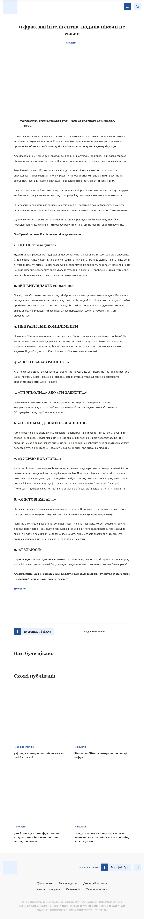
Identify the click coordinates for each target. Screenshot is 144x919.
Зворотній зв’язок (88, 867)
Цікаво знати (45, 883)
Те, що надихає (68, 883)
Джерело (20, 588)
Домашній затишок (95, 883)
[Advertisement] (72, 607)
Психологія (73, 889)
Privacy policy (100, 909)
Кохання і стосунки (48, 889)
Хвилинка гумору (97, 889)
